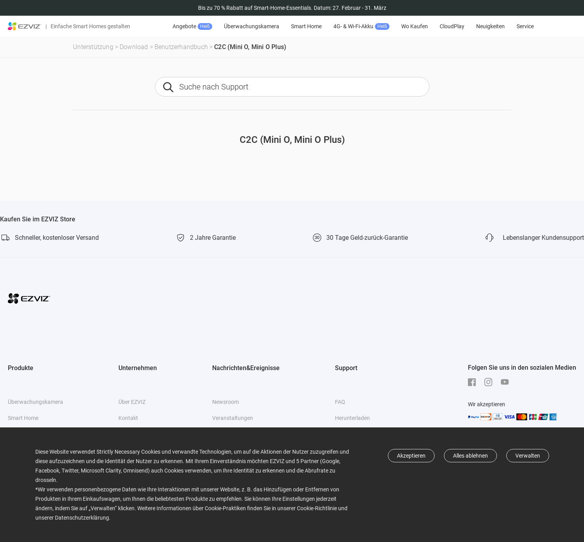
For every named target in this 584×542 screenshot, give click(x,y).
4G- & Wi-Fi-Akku (361, 26)
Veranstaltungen (232, 418)
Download (134, 47)
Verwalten (527, 456)
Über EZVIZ (132, 402)
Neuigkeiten (490, 26)
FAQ (340, 402)
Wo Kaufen (414, 26)
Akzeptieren (411, 456)
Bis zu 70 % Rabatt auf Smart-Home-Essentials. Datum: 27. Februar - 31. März (292, 8)
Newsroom (225, 402)
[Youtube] (507, 382)
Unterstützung (93, 47)
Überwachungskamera (251, 26)
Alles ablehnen (470, 456)
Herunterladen (352, 418)
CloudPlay (452, 26)
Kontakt (128, 418)
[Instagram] (490, 382)
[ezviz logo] (25, 26)
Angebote (192, 26)
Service (525, 26)
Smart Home (306, 26)
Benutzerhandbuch (181, 47)
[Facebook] (474, 382)
